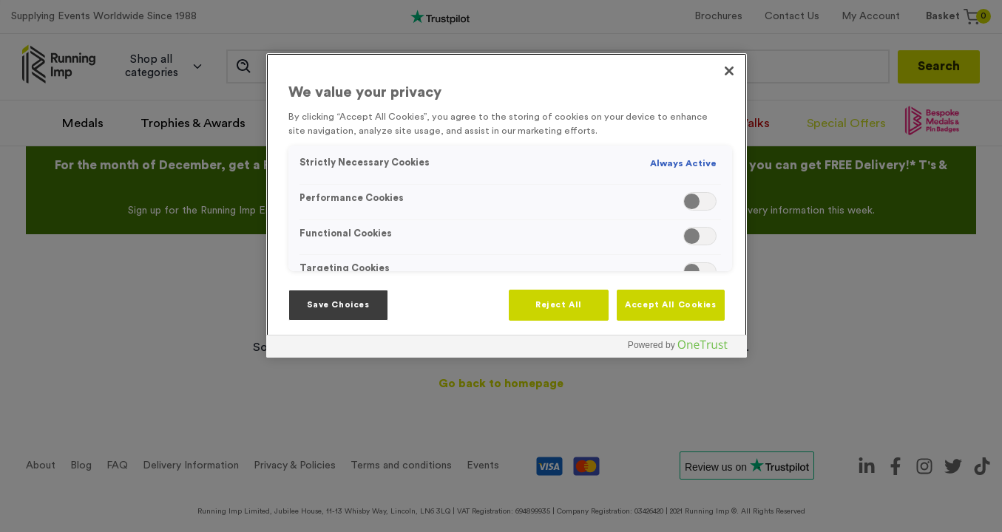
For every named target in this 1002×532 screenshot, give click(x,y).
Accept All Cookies (670, 305)
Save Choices (338, 305)
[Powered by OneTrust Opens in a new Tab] (683, 348)
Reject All (558, 305)
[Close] (729, 71)
